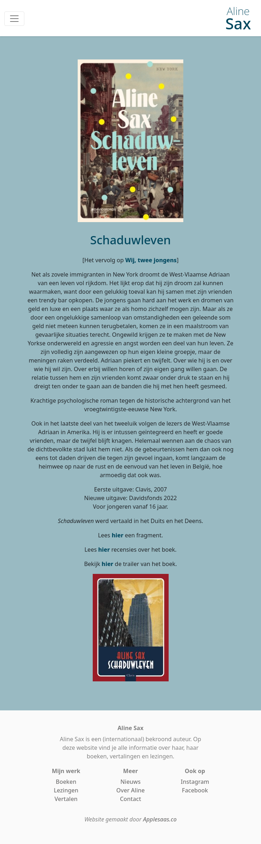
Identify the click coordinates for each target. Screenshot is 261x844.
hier (118, 535)
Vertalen (65, 799)
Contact (130, 799)
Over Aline (130, 790)
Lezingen (66, 790)
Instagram (195, 782)
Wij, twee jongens (151, 260)
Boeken (66, 782)
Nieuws (130, 782)
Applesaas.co (160, 819)
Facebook (195, 790)
